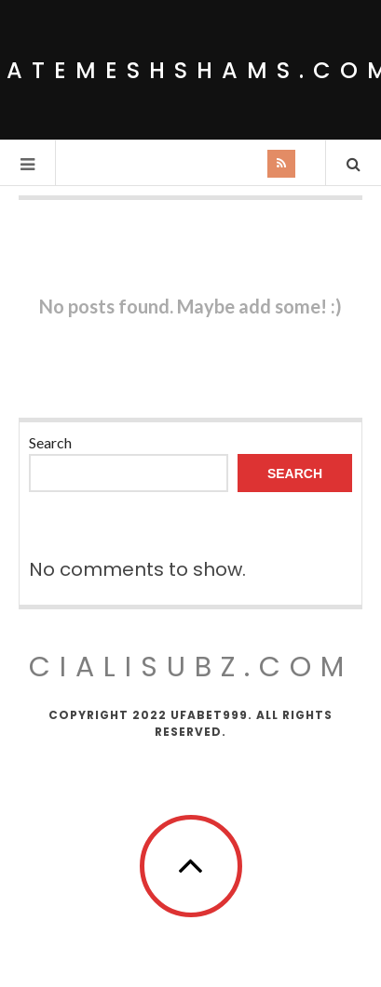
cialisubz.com (191, 667)
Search (50, 442)
